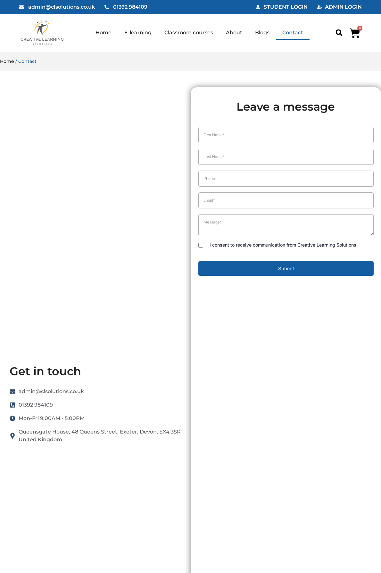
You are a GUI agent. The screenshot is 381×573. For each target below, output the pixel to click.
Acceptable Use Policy (248, 412)
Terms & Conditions (245, 382)
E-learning (138, 32)
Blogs (262, 32)
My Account (172, 353)
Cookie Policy (237, 367)
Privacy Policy (238, 353)
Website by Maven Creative (191, 554)
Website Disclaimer (245, 397)
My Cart (167, 367)
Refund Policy (175, 412)
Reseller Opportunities (185, 397)
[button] (338, 32)
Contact (292, 32)
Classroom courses (188, 32)
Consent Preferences (245, 429)
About (234, 32)
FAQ (99, 412)
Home (103, 32)
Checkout (170, 382)
